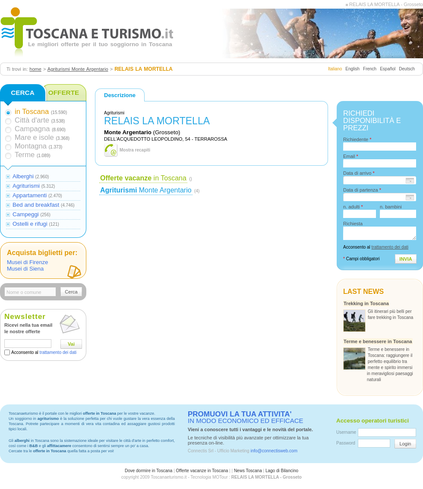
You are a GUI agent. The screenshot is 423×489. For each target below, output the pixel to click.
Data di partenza (362, 189)
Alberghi (23, 176)
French (369, 68)
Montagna (31, 146)
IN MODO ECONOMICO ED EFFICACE (245, 417)
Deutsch (407, 68)
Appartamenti (30, 195)
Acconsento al (43, 352)
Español (387, 68)
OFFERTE (63, 92)
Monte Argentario (146, 190)
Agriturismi (26, 186)
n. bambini (391, 206)
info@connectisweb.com (273, 450)
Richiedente (357, 139)
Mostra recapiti (135, 150)
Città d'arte (32, 120)
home (35, 69)
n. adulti (353, 206)
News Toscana (248, 470)
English (352, 68)
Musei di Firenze (27, 262)
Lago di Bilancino (281, 470)
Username (346, 432)
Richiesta (353, 223)
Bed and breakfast (36, 205)
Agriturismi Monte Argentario (77, 69)
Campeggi (26, 214)
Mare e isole (34, 137)
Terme (25, 155)
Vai (71, 344)
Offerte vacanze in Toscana (202, 470)
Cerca (71, 291)
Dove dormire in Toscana (148, 470)
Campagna (32, 129)
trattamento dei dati (58, 352)
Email (350, 156)
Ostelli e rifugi (30, 224)
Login (405, 443)
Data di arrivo (359, 173)
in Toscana (143, 178)
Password (345, 443)
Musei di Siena (25, 268)
